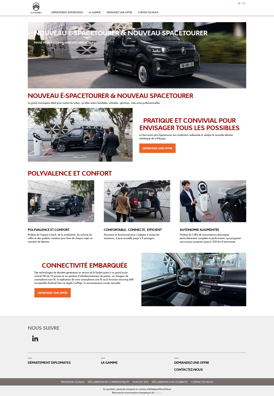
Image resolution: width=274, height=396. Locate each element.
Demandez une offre (119, 12)
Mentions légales (72, 382)
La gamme (95, 12)
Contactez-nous (148, 12)
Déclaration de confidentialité (108, 382)
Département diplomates (49, 362)
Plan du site (140, 382)
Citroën (158, 392)
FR (239, 3)
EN (244, 3)
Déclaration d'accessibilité (170, 382)
